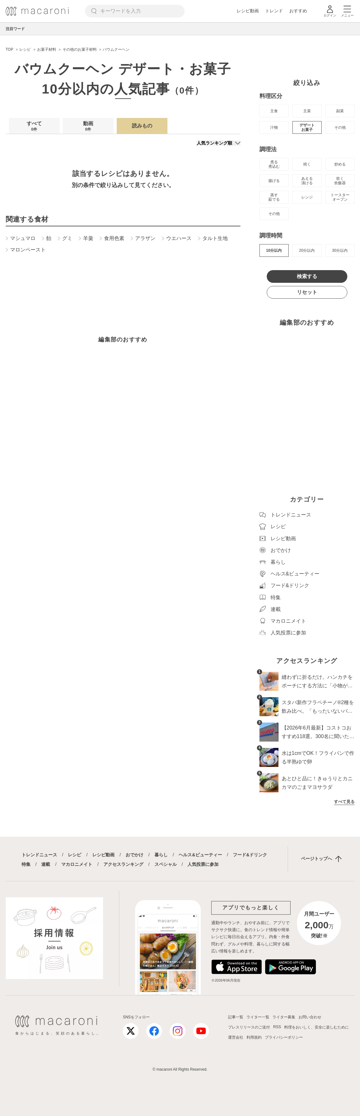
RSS (277, 1027)
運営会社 (235, 1037)
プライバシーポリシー (284, 1037)
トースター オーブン (340, 197)
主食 (274, 111)
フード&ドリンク (250, 854)
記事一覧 (235, 1017)
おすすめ (298, 10)
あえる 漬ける (307, 180)
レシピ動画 (248, 10)
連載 (45, 864)
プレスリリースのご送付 (249, 1027)
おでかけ (134, 854)
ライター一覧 (257, 1017)
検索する (307, 276)
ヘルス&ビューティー (200, 854)
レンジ (307, 197)
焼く (307, 164)
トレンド (274, 10)
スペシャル (165, 864)
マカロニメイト (76, 864)
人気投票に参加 (203, 864)
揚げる (274, 180)
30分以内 (340, 250)
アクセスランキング (123, 864)
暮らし (161, 854)
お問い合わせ (309, 1017)
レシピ (74, 854)
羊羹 (86, 238)
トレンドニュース (39, 854)
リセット (307, 292)
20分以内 (307, 250)
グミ (65, 238)
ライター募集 (283, 1017)
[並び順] (218, 143)
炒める (340, 164)
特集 (26, 864)
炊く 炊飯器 (340, 180)
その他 (340, 127)
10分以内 (274, 250)
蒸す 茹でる (274, 197)
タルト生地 (213, 238)
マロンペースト (26, 249)
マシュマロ (21, 238)
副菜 (340, 111)
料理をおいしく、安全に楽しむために (316, 1027)
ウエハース (177, 238)
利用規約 (254, 1037)
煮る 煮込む (274, 164)
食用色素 (112, 238)
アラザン (143, 238)
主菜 (307, 111)
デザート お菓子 (307, 127)
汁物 (274, 127)
